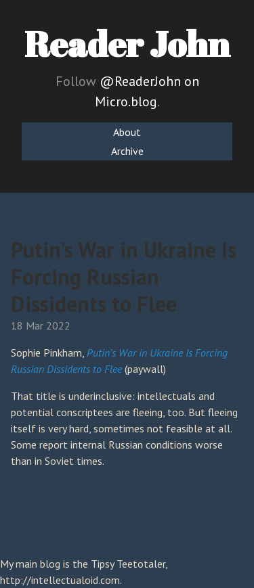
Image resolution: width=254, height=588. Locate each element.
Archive (127, 151)
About (127, 132)
